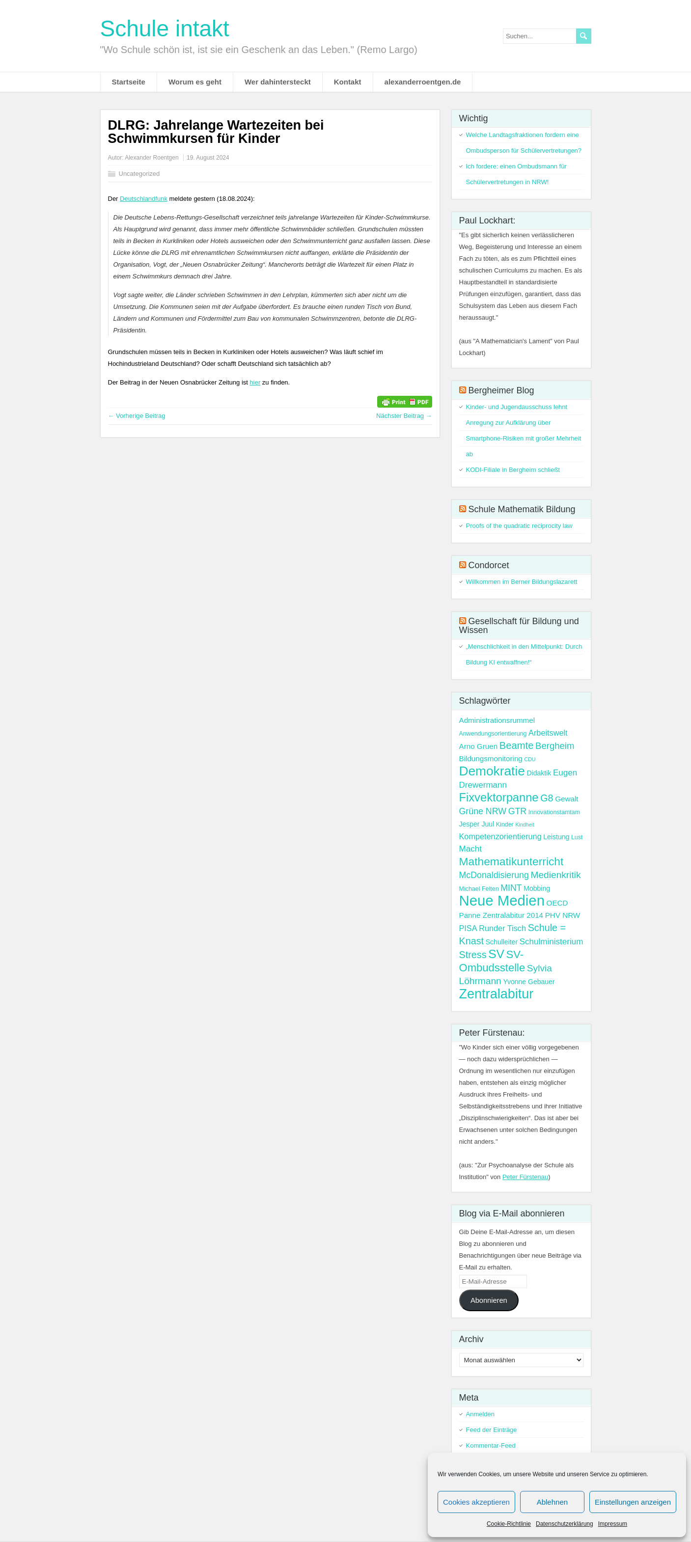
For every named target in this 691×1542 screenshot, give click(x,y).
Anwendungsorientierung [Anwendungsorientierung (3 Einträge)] (493, 733)
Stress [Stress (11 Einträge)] (473, 954)
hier (255, 382)
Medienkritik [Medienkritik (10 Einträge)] (555, 875)
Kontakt (347, 82)
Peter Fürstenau (525, 1177)
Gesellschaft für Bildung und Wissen (519, 625)
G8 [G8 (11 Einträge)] (546, 798)
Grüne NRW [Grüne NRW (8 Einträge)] (483, 811)
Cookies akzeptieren (476, 1502)
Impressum (612, 1523)
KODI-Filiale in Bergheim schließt (513, 469)
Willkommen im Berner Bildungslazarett (522, 581)
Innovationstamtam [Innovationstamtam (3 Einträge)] (554, 812)
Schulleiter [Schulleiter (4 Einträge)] (502, 942)
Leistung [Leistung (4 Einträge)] (556, 837)
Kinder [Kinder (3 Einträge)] (505, 824)
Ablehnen (552, 1502)
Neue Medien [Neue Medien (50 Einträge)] (502, 900)
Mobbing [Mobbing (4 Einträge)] (537, 888)
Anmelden (480, 1414)
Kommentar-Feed (491, 1445)
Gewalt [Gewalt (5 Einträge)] (566, 799)
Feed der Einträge (491, 1429)
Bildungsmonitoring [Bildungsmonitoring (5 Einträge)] (491, 758)
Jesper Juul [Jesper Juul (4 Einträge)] (477, 824)
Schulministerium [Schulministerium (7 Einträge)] (551, 941)
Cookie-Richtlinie (509, 1523)
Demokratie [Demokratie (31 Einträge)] (492, 771)
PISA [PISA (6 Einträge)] (468, 928)
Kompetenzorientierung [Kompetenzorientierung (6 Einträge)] (500, 836)
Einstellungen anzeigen (633, 1502)
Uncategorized (139, 173)
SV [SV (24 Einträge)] (496, 954)
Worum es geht (194, 82)
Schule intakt (164, 28)
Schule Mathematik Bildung (522, 509)
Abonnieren (488, 1300)
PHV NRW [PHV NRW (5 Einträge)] (562, 915)
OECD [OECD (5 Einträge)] (557, 903)
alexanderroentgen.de (423, 82)
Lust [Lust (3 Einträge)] (577, 837)
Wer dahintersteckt (278, 82)
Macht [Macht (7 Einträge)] (470, 849)
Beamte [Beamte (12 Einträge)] (516, 745)
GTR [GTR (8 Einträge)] (517, 811)
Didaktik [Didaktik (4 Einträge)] (539, 773)
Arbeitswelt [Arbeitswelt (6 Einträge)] (548, 732)
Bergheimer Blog (501, 390)
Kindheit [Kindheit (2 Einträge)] (524, 824)
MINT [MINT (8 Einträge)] (511, 888)
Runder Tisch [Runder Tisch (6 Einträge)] (502, 928)
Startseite (128, 82)
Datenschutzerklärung (564, 1523)
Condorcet (489, 565)
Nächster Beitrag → (404, 415)
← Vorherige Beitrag (137, 415)
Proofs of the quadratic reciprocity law (519, 525)
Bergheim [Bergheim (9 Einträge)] (554, 746)
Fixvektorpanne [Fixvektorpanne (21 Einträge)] (499, 797)
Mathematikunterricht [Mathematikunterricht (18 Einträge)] (511, 861)
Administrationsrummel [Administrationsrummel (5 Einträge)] (497, 720)
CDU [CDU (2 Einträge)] (529, 759)
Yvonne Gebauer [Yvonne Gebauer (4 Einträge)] (528, 982)
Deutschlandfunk (143, 198)
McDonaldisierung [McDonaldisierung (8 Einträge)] (494, 875)
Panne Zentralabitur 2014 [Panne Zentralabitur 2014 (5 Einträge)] (501, 915)
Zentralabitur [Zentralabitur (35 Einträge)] (496, 994)
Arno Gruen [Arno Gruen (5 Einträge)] (478, 746)
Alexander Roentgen (151, 157)
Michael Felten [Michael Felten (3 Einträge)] (479, 888)
